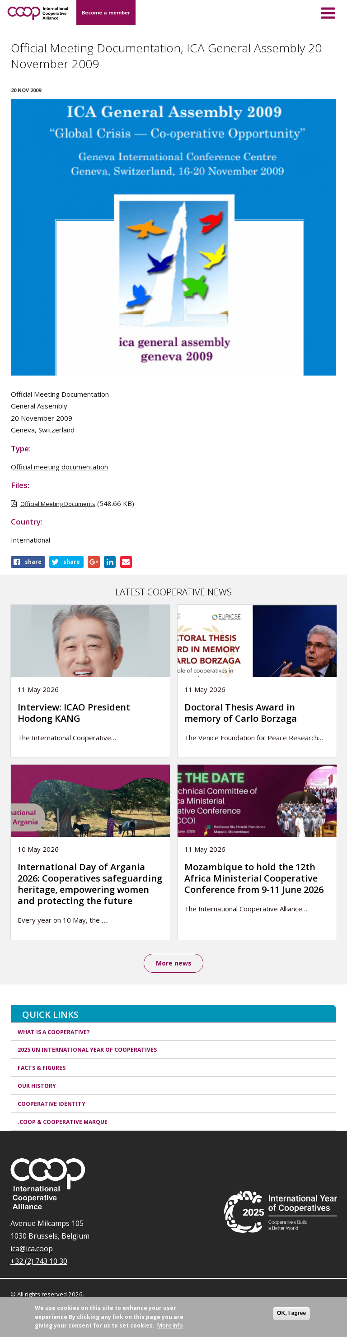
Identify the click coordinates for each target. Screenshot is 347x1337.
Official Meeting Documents (57, 504)
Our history (37, 1086)
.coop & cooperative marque (63, 1122)
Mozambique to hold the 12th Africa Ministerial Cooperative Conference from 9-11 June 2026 (255, 878)
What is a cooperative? (54, 1032)
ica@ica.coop (31, 1249)
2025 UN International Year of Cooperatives (87, 1050)
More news (174, 963)
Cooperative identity (51, 1104)
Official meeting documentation (59, 466)
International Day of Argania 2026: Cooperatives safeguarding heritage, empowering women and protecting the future (90, 884)
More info (170, 1325)
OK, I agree (291, 1313)
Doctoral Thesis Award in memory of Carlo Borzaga (240, 712)
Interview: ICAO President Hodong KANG (74, 712)
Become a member (106, 12)
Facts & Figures (42, 1068)
